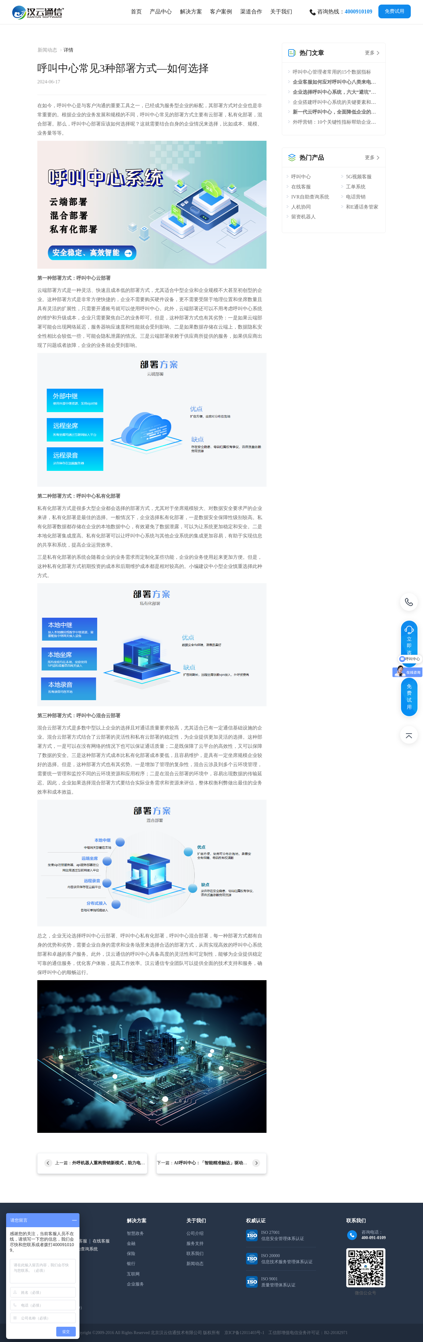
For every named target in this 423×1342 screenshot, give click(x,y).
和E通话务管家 (362, 206)
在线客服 (301, 186)
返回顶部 (408, 735)
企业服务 (135, 1284)
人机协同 (301, 206)
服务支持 (195, 1243)
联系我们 (195, 1253)
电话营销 (356, 196)
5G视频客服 (359, 176)
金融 (131, 1243)
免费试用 (394, 11)
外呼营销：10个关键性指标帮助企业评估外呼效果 (346, 122)
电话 (408, 603)
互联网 (133, 1274)
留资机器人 (303, 216)
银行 (131, 1263)
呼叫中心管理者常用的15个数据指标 (332, 72)
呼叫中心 (301, 176)
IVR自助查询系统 (310, 196)
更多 (370, 52)
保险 (131, 1253)
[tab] (160, 11)
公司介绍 (195, 1233)
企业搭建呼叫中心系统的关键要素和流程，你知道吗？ (351, 102)
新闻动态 (47, 50)
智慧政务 (135, 1233)
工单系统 (356, 186)
